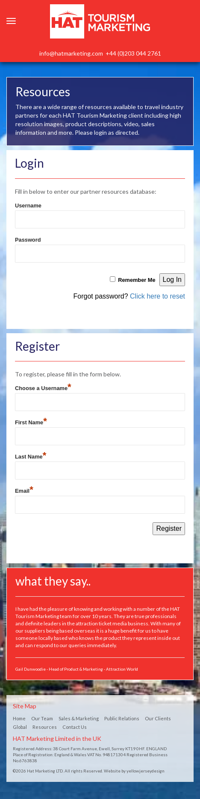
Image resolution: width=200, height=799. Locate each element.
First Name (31, 421)
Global (20, 727)
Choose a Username (43, 387)
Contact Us (74, 727)
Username (28, 205)
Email (24, 489)
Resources (44, 727)
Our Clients (158, 718)
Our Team (42, 718)
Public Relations (121, 718)
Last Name (30, 455)
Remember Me (136, 280)
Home (19, 718)
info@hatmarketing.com (71, 53)
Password (28, 240)
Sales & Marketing (79, 718)
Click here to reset (157, 296)
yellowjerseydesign (145, 770)
